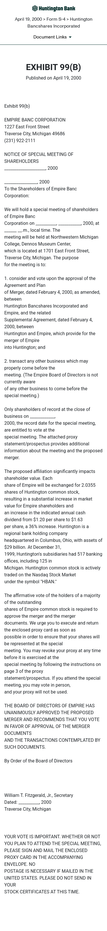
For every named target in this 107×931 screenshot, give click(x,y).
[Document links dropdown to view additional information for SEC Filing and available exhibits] (53, 37)
